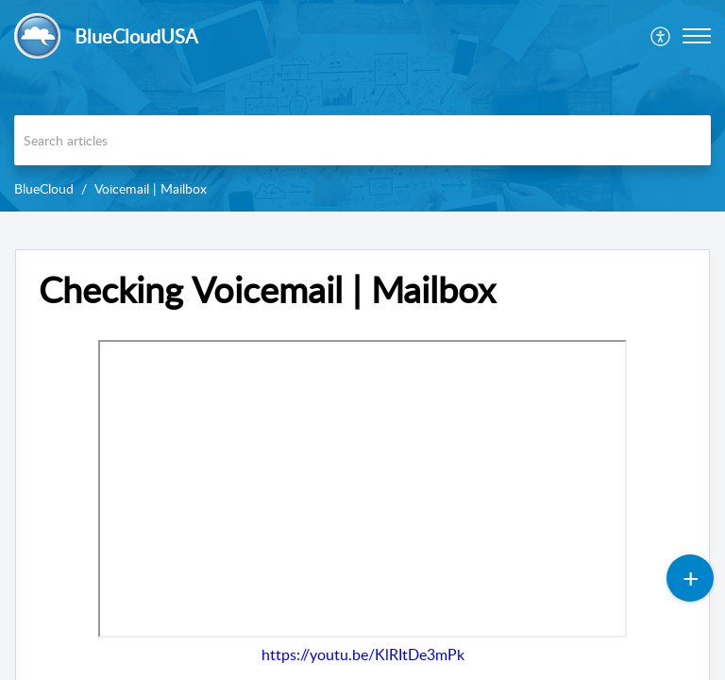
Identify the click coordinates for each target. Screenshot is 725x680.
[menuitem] (661, 36)
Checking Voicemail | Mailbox (267, 290)
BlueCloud (44, 188)
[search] (362, 140)
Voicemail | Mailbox (150, 188)
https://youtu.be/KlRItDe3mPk (362, 654)
